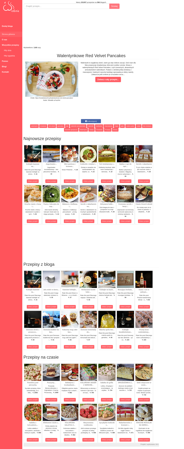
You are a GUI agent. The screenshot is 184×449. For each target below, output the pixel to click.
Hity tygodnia (8, 56)
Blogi (4, 67)
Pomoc (5, 61)
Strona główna (8, 34)
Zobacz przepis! (33, 181)
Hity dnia (6, 50)
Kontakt (5, 72)
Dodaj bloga (7, 26)
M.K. (157, 444)
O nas (4, 40)
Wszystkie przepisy (10, 45)
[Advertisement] (91, 27)
